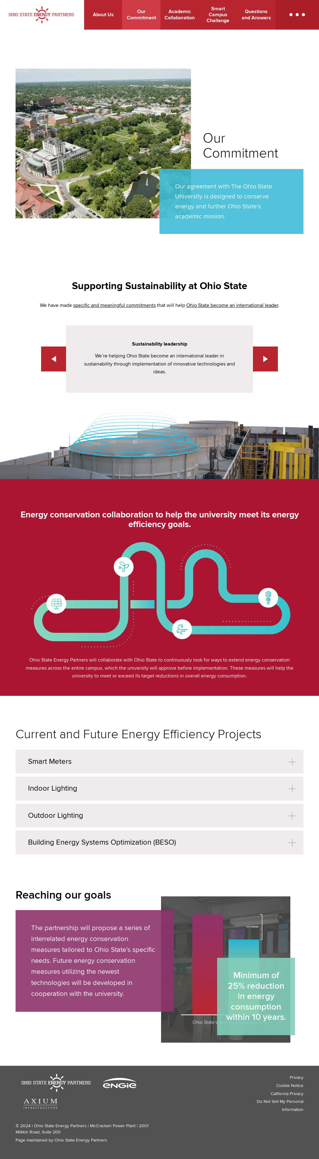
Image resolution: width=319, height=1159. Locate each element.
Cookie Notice (289, 1085)
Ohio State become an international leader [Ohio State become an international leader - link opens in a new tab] (232, 305)
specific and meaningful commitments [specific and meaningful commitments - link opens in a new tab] (114, 305)
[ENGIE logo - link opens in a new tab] (119, 1083)
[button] (297, 15)
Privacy (296, 1077)
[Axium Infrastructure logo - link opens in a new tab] (40, 1103)
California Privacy (287, 1093)
